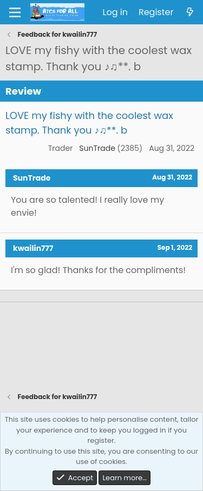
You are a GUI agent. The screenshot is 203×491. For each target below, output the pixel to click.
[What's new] (190, 12)
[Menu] (15, 12)
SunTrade (97, 148)
